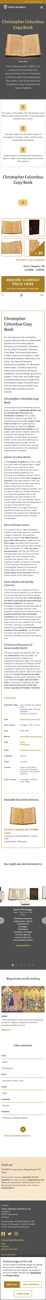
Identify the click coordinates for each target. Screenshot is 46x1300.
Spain (4, 1093)
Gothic (22, 742)
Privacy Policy (13, 1275)
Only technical (31, 1284)
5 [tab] (29, 965)
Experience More (23, 945)
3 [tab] (21, 965)
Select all (12, 1284)
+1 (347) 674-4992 (33, 2)
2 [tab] (17, 965)
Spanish (23, 756)
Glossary (5, 1246)
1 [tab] (13, 965)
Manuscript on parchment (30, 719)
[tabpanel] (23, 909)
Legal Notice (35, 1273)
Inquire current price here (23, 284)
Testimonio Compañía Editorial (14, 1118)
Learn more (23, 1294)
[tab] (23, 816)
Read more (6, 1029)
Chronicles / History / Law (30, 750)
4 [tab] (25, 965)
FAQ (3, 1244)
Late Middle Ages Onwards (31, 736)
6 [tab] (33, 965)
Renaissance (25, 744)
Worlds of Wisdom (9, 1249)
